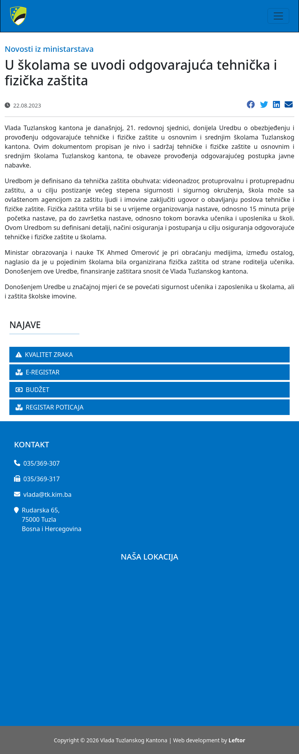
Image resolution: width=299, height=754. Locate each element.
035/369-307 (41, 463)
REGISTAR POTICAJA (50, 407)
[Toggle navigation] (278, 16)
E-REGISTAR (38, 372)
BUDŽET (32, 389)
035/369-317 (41, 479)
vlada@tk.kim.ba (47, 494)
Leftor (237, 740)
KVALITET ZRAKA (44, 354)
